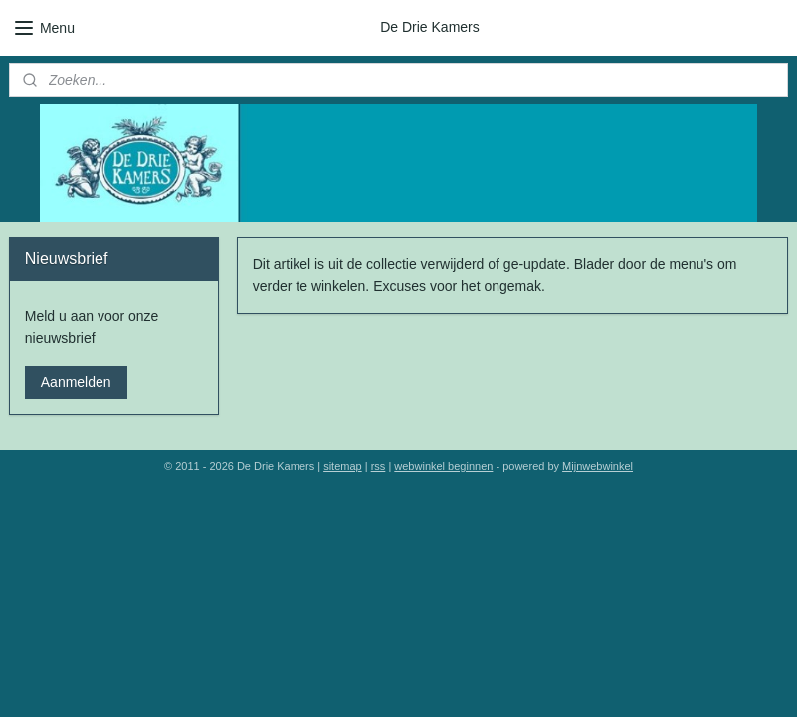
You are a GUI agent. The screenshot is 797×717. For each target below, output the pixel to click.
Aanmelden (76, 382)
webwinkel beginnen (443, 466)
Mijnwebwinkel (597, 466)
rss (378, 466)
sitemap (342, 466)
